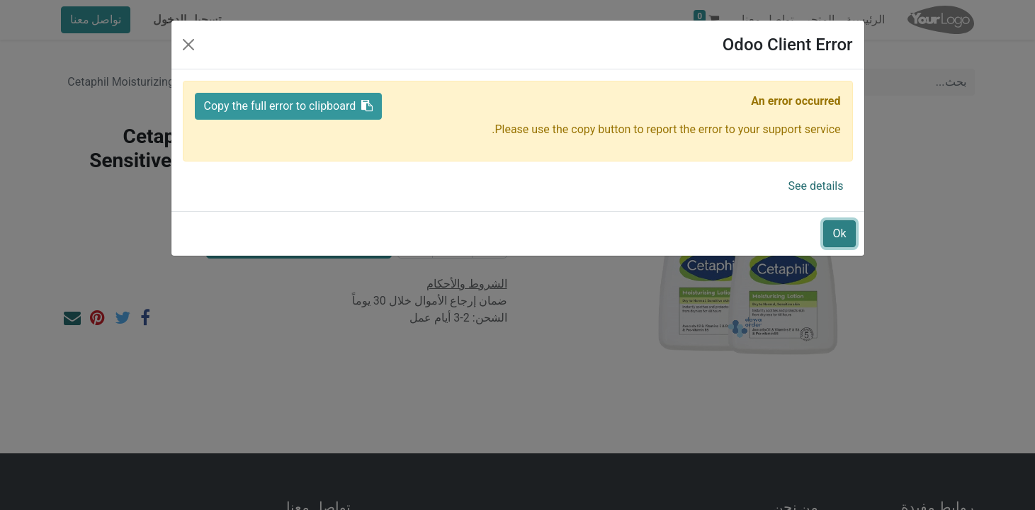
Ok (839, 233)
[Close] (188, 44)
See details (816, 186)
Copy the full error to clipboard (288, 106)
